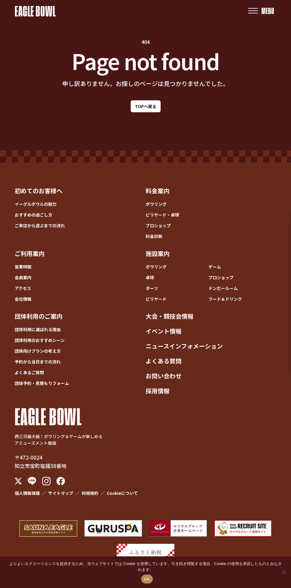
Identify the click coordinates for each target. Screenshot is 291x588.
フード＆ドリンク (225, 299)
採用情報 (158, 390)
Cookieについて (122, 493)
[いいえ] (284, 572)
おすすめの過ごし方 (33, 215)
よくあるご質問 (29, 372)
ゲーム (214, 267)
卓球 (150, 277)
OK (147, 579)
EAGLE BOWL (35, 11)
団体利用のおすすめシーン (40, 340)
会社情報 (23, 299)
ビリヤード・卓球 (162, 215)
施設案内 (158, 253)
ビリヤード (156, 299)
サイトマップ (60, 493)
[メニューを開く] (261, 11)
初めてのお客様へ (39, 190)
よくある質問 (164, 361)
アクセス (23, 288)
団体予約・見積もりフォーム (42, 383)
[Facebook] (61, 481)
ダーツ (152, 288)
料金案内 (158, 190)
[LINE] (32, 481)
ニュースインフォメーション (184, 346)
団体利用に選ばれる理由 (38, 329)
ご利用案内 (30, 253)
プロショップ (158, 225)
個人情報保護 (27, 493)
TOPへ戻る (145, 106)
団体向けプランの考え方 (38, 351)
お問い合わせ (164, 375)
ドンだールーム (223, 288)
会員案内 (23, 277)
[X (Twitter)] (18, 481)
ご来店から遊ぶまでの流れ (40, 225)
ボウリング (156, 204)
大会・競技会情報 (170, 316)
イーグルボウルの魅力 (36, 204)
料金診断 (154, 236)
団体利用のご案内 (39, 316)
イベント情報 (164, 331)
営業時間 (23, 267)
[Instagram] (46, 481)
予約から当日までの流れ (38, 362)
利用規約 (90, 493)
